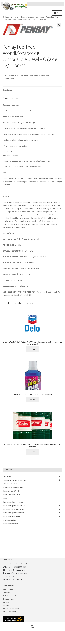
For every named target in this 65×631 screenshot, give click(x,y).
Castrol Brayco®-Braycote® (13, 487)
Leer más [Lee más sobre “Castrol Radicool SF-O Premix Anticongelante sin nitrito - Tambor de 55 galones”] (32, 451)
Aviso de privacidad (9, 611)
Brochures (6, 593)
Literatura (6, 605)
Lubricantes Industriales (32, 516)
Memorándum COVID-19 (11, 608)
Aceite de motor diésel (19, 75)
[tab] (32, 90)
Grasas (5, 498)
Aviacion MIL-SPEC (10, 484)
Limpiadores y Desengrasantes (32, 505)
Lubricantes (15, 17)
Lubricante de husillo (10, 524)
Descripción (7, 90)
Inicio (7, 17)
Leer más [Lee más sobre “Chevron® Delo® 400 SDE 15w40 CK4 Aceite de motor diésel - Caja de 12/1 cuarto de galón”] (32, 349)
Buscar (32, 627)
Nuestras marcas (8, 599)
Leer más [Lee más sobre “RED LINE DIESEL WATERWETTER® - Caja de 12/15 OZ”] (32, 399)
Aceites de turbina (9, 520)
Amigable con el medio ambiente (32, 480)
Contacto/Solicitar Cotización (12, 596)
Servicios (6, 602)
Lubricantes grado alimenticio (32, 513)
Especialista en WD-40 (11, 491)
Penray (12, 78)
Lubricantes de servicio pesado (32, 17)
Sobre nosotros (8, 590)
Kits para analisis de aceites (13, 502)
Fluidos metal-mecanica (11, 495)
